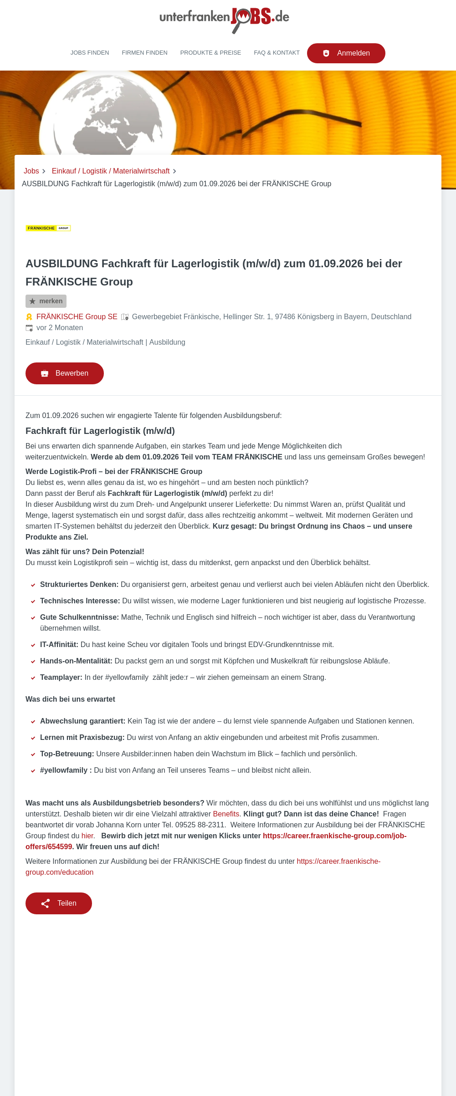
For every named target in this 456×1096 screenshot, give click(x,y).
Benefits (226, 814)
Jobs (31, 171)
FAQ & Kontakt (277, 52)
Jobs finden (90, 52)
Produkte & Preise (210, 52)
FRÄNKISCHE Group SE (77, 317)
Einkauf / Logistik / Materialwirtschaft (111, 171)
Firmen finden (144, 52)
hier (87, 836)
